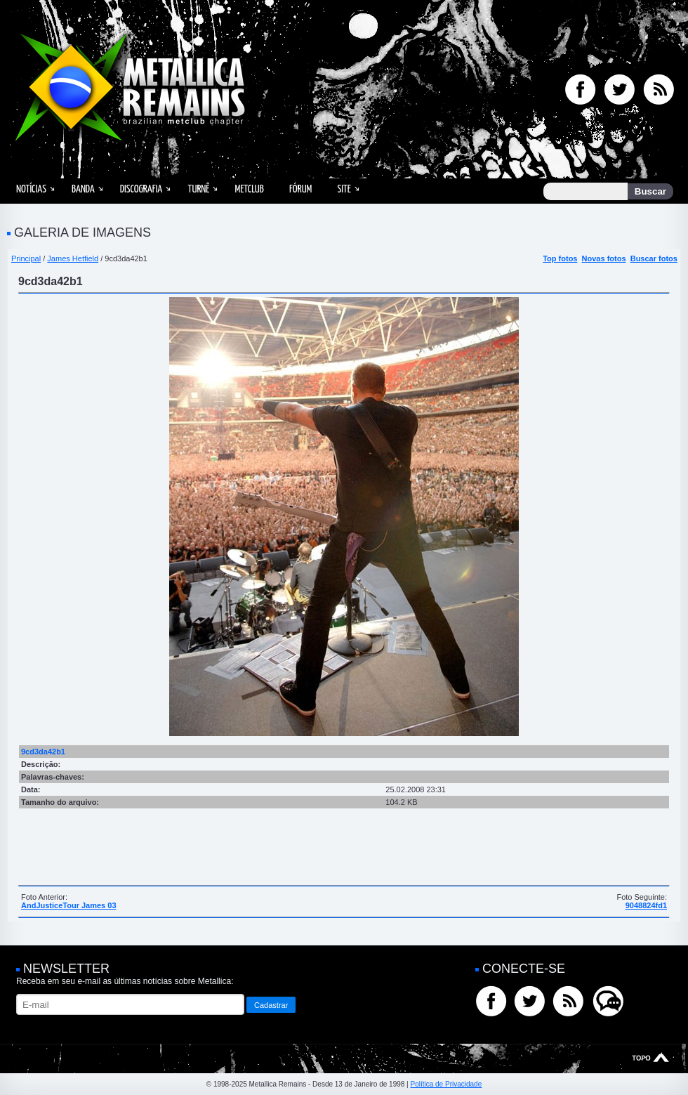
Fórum (300, 189)
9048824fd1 (646, 905)
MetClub (248, 189)
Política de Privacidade (446, 1084)
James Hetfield (72, 258)
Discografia (141, 189)
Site (344, 189)
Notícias (31, 189)
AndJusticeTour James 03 (69, 905)
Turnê (198, 189)
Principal (26, 258)
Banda (83, 189)
